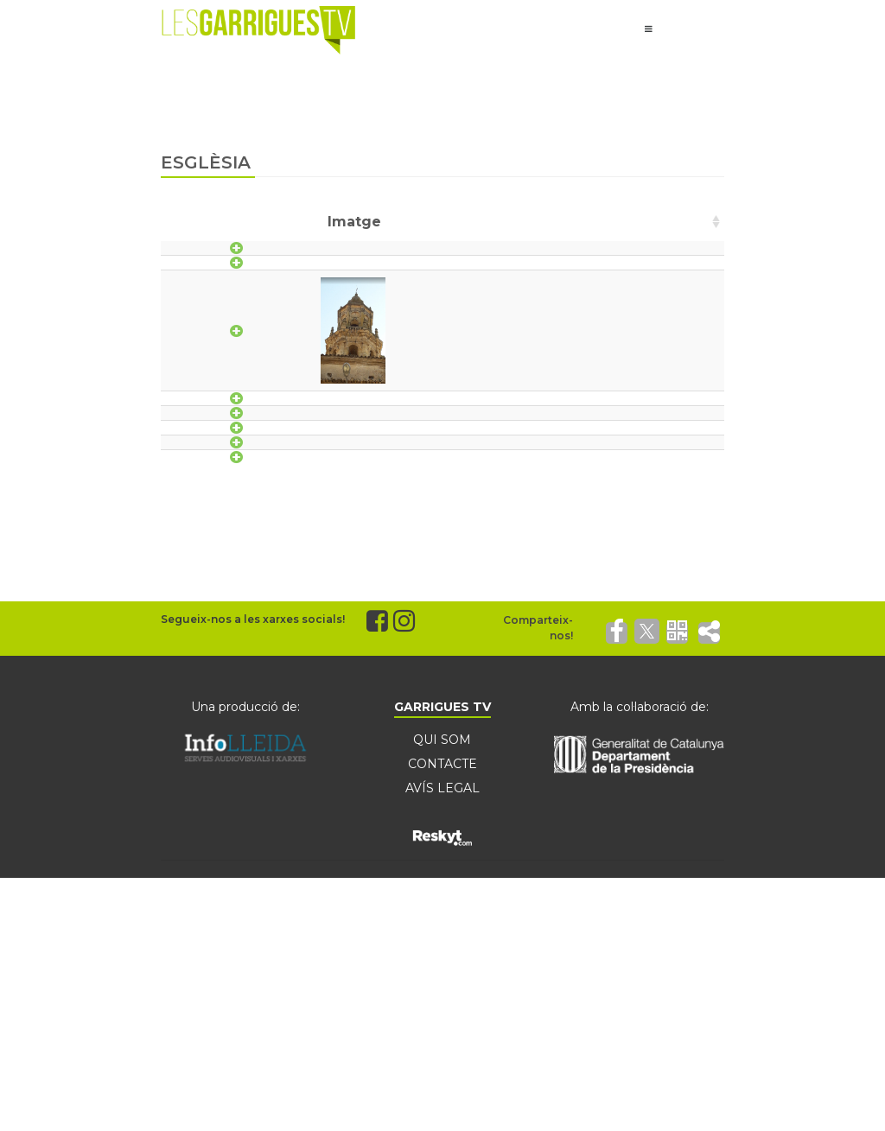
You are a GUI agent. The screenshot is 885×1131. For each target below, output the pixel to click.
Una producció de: (245, 852)
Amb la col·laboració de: (639, 852)
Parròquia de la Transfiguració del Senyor (471, 520)
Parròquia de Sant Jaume (416, 556)
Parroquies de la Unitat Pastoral (437, 591)
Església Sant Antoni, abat (416, 450)
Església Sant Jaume (398, 485)
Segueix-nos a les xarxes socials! (253, 764)
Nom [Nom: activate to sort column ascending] (351, 221)
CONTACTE (442, 909)
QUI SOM (442, 885)
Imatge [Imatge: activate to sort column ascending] (245, 221)
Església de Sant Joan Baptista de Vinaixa (468, 293)
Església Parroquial (393, 372)
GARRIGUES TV (442, 852)
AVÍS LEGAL (442, 933)
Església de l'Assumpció (407, 258)
